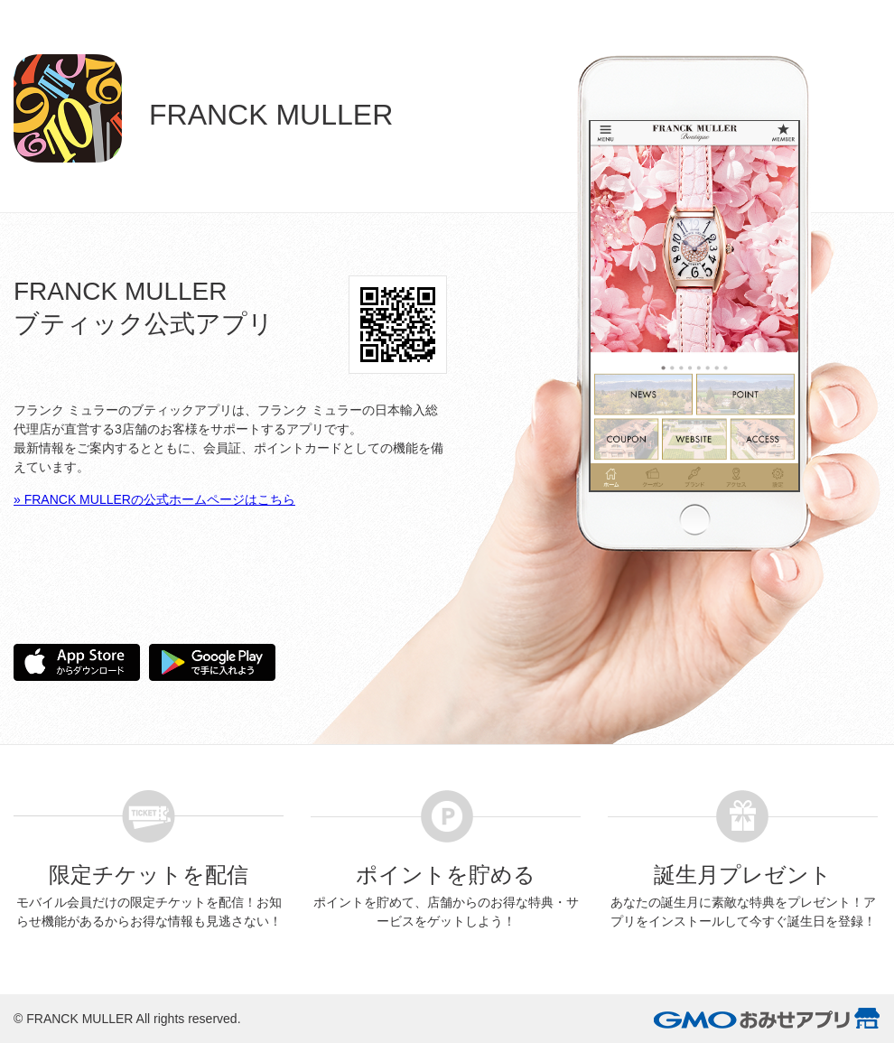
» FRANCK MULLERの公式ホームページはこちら (154, 499)
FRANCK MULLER (79, 1018)
